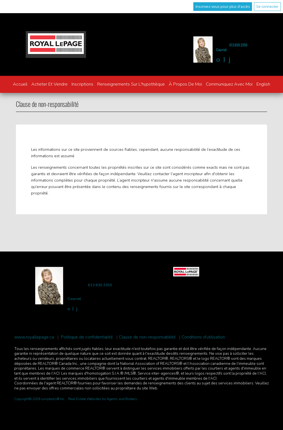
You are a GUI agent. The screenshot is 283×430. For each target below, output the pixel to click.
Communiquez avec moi (229, 84)
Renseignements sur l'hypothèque (131, 84)
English (263, 84)
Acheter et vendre (49, 84)
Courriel (221, 49)
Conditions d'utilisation (203, 337)
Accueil (20, 84)
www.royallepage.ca (34, 337)
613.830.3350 (238, 45)
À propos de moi (185, 84)
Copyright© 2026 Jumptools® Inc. (39, 399)
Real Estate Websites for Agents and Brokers (102, 399)
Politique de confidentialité (87, 337)
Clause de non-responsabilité (147, 337)
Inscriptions (82, 84)
